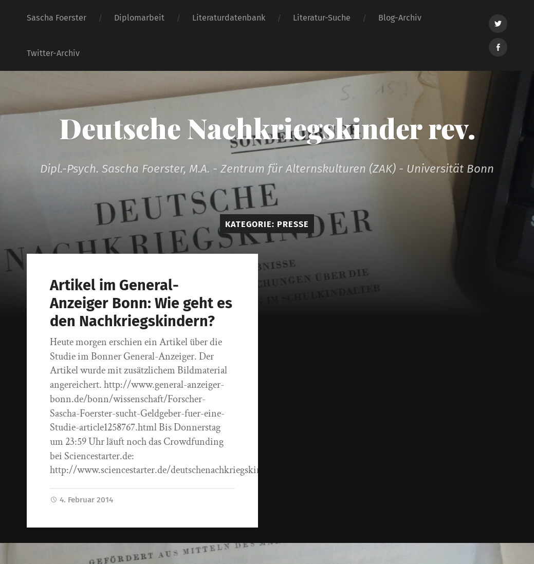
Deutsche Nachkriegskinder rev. (267, 127)
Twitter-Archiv (53, 53)
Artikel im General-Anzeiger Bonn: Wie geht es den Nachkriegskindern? (141, 303)
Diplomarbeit (139, 18)
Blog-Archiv (399, 18)
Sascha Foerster (56, 18)
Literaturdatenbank (228, 18)
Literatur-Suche (322, 18)
